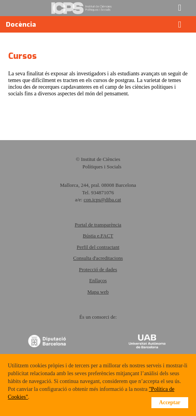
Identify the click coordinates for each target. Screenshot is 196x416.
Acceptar (169, 402)
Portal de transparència (98, 225)
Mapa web (98, 292)
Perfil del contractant (98, 247)
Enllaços (98, 280)
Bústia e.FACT (98, 236)
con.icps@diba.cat (102, 200)
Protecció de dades (98, 269)
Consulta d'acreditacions (98, 258)
